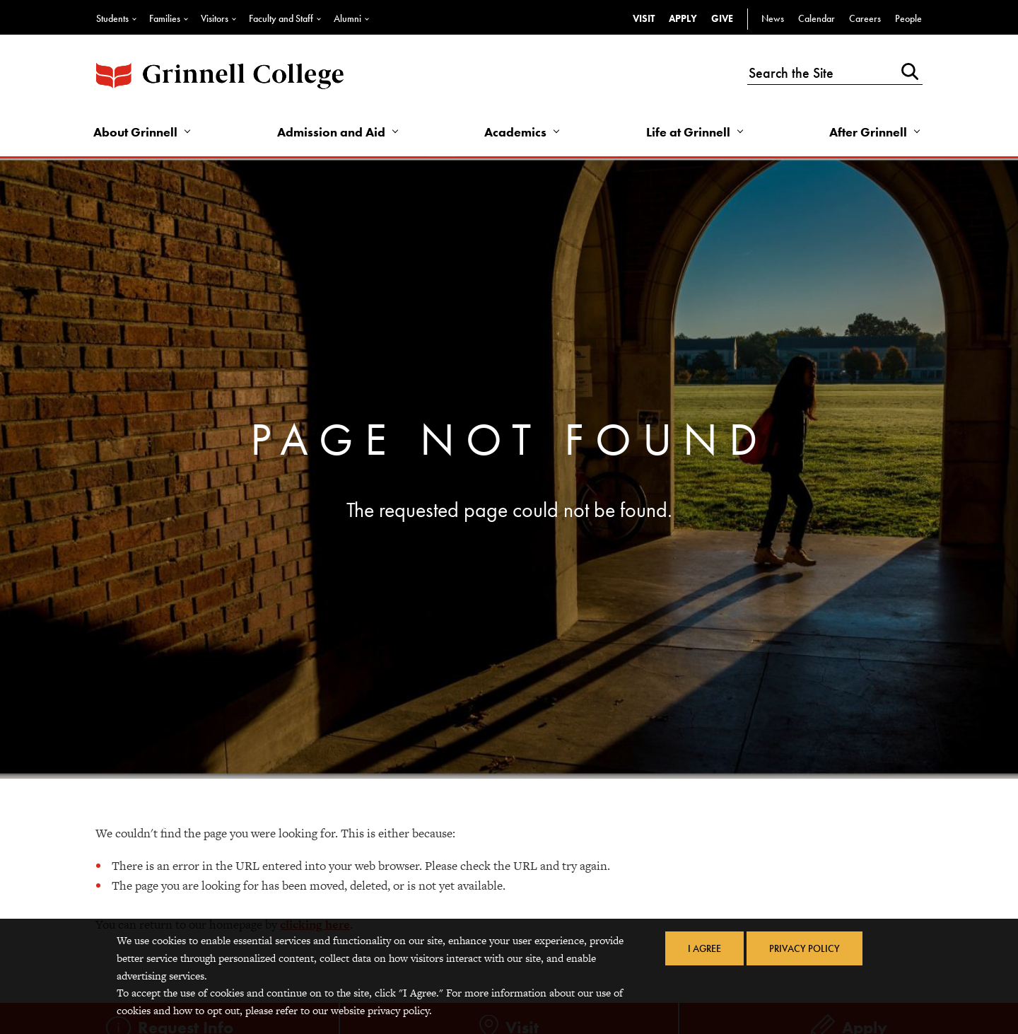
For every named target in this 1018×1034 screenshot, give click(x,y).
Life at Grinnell (688, 132)
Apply (683, 18)
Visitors (214, 18)
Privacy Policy (804, 948)
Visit (644, 18)
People (908, 18)
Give (722, 18)
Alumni (347, 18)
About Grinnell (135, 132)
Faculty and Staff (281, 18)
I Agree (704, 948)
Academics (515, 132)
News (772, 18)
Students (112, 18)
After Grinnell (868, 132)
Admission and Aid (331, 132)
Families (164, 18)
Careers (865, 18)
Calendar (816, 18)
